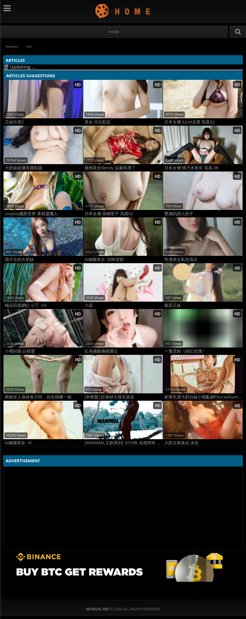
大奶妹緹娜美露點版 (23, 168)
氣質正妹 (172, 305)
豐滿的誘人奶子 (178, 213)
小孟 (89, 305)
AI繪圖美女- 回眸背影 (104, 259)
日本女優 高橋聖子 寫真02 (109, 213)
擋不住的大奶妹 (19, 259)
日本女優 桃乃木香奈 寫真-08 (191, 168)
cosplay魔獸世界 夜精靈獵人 (31, 213)
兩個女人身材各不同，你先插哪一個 (38, 397)
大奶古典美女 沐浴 (181, 443)
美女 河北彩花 (98, 122)
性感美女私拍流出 (181, 259)
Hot (29, 46)
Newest (11, 46)
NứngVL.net (123, 11)
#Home (114, 32)
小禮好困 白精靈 (20, 351)
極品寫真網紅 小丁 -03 (25, 305)
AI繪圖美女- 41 (18, 443)
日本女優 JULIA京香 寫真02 (189, 122)
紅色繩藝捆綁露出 (101, 351)
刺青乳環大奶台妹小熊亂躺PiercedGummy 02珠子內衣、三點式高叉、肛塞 (203, 397)
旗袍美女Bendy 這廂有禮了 (110, 168)
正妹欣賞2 (14, 122)
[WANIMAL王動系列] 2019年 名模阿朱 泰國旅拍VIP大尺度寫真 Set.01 (124, 443)
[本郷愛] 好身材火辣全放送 (109, 397)
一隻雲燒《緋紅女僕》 (185, 351)
